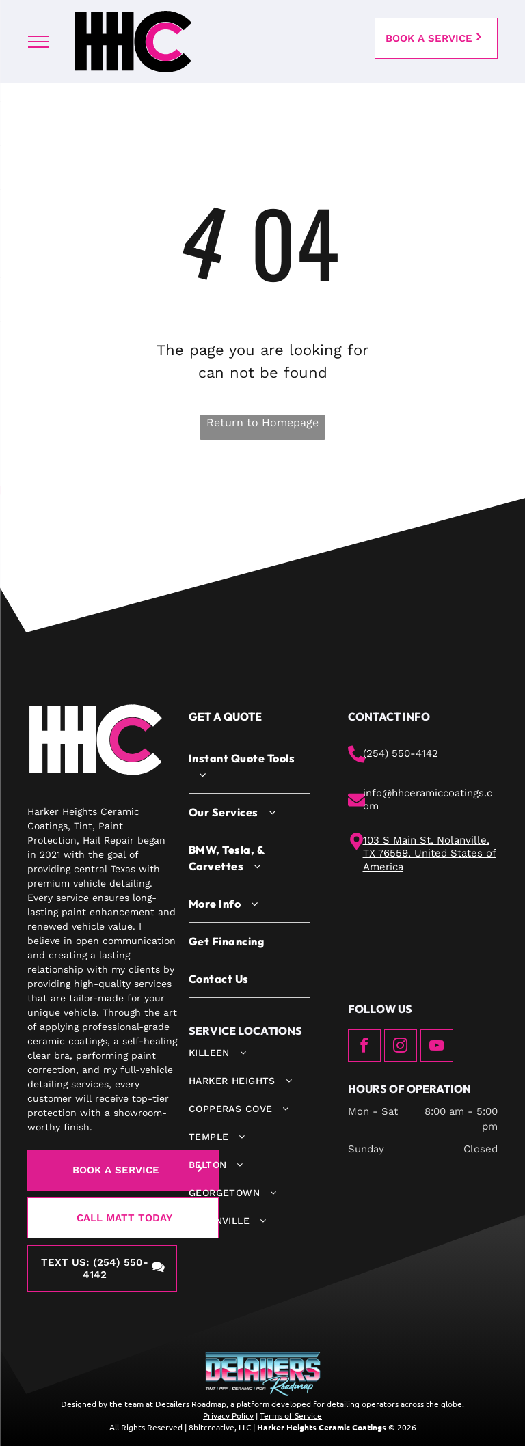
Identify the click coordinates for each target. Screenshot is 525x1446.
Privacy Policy (228, 1415)
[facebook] (364, 1047)
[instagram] (400, 1047)
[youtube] (436, 1047)
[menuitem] (249, 767)
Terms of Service (291, 1415)
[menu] (38, 41)
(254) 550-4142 (400, 753)
